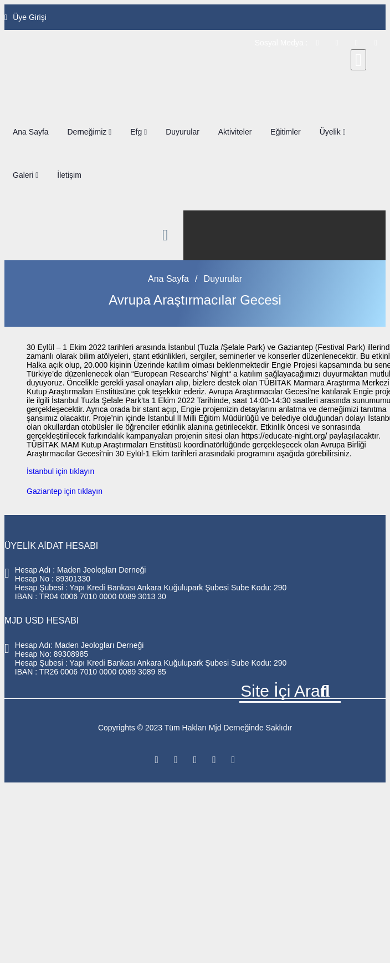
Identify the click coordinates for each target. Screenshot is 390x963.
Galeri (25, 175)
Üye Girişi (25, 17)
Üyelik (333, 131)
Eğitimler (285, 131)
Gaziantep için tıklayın (64, 491)
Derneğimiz (90, 131)
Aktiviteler (235, 131)
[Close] (358, 59)
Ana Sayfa (31, 131)
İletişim (69, 175)
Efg (138, 131)
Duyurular (182, 131)
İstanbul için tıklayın (60, 471)
